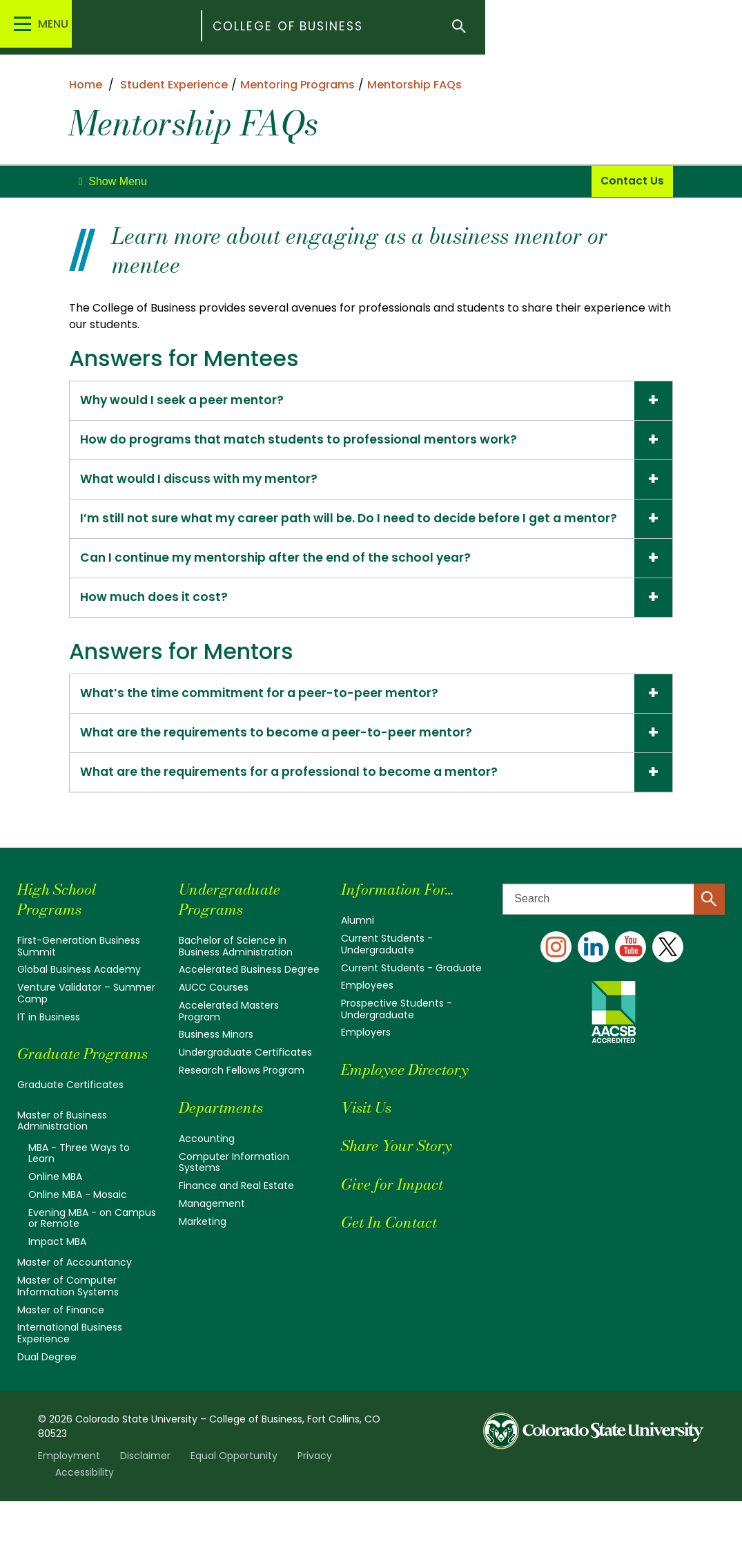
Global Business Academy (79, 994)
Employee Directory (411, 1092)
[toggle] (113, 182)
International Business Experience (69, 1374)
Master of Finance (60, 1351)
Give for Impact (397, 1206)
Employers (366, 1056)
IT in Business (48, 1040)
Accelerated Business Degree (249, 994)
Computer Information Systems (234, 1184)
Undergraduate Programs (234, 924)
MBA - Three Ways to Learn (79, 1195)
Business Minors (216, 1058)
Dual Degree (47, 1397)
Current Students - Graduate (411, 992)
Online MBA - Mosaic (77, 1237)
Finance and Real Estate (236, 1208)
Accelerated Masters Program (229, 1034)
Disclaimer (145, 1496)
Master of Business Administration (62, 1164)
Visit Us (369, 1130)
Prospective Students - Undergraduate (396, 1032)
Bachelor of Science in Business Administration (236, 971)
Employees (367, 1010)
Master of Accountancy (74, 1304)
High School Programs (60, 924)
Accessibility (84, 1513)
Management (212, 1225)
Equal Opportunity (234, 1496)
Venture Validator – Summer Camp (86, 1017)
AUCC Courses (213, 1012)
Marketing (202, 1243)
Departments (225, 1130)
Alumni (357, 946)
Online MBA (55, 1219)
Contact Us (633, 181)
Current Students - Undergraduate (387, 968)
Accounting (207, 1161)
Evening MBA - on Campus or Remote (92, 1260)
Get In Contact (394, 1245)
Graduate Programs (52, 1087)
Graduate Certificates (70, 1128)
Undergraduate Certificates (245, 1076)
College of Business (352, 27)
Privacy (314, 1496)
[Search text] (613, 924)
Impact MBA (57, 1283)
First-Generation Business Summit (78, 971)
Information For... (403, 914)
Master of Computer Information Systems (68, 1327)
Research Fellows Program (241, 1094)
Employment (69, 1496)
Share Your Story (401, 1168)
